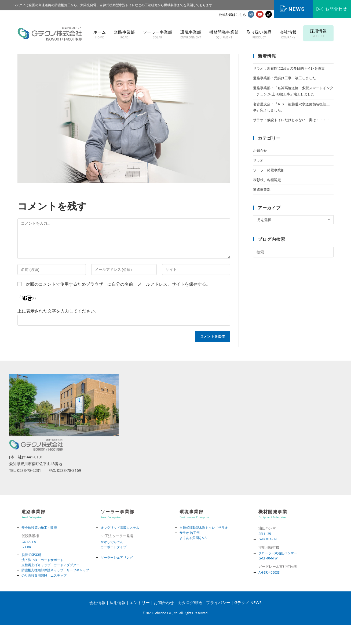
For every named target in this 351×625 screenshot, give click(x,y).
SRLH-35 (264, 533)
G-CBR (26, 547)
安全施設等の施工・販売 (39, 527)
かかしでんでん (112, 542)
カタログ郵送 (190, 602)
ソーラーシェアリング (117, 557)
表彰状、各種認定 (267, 179)
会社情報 (97, 602)
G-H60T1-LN (267, 539)
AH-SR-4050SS (269, 572)
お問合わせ (164, 602)
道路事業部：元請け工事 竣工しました (284, 78)
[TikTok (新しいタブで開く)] (268, 14)
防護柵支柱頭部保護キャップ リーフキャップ (55, 570)
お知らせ (260, 150)
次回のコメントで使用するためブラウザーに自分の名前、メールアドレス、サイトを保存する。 (118, 284)
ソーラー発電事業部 (268, 170)
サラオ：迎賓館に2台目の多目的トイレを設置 (289, 68)
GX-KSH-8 (28, 542)
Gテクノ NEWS (248, 602)
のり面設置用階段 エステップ (44, 575)
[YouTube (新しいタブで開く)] (260, 14)
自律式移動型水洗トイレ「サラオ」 (205, 527)
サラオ (258, 160)
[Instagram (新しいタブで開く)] (251, 14)
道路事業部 (261, 189)
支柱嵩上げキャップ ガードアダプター (50, 565)
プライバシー (218, 602)
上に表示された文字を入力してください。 (58, 311)
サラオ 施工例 (190, 532)
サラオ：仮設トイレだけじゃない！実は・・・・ (291, 119)
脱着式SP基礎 (31, 554)
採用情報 (117, 602)
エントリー (140, 602)
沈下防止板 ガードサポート (42, 560)
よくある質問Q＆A (193, 538)
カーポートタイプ (113, 547)
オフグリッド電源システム (120, 527)
